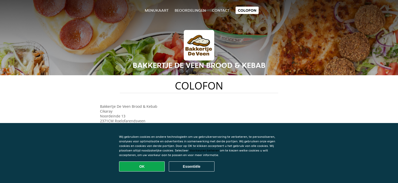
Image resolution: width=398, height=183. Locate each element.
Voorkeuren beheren (204, 150)
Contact (220, 10)
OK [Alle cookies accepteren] (142, 166)
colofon (247, 10)
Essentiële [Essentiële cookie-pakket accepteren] (191, 166)
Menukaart (157, 10)
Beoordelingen (190, 10)
